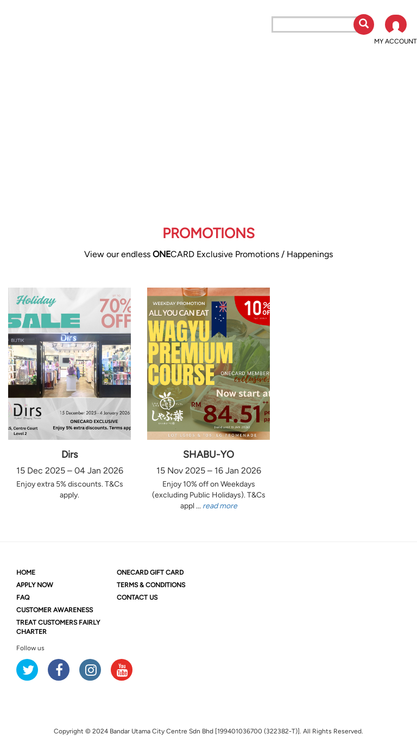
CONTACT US (137, 597)
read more (220, 506)
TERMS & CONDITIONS (151, 585)
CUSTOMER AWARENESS (54, 610)
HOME (25, 572)
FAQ (22, 597)
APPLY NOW (34, 585)
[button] (395, 30)
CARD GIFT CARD (150, 572)
